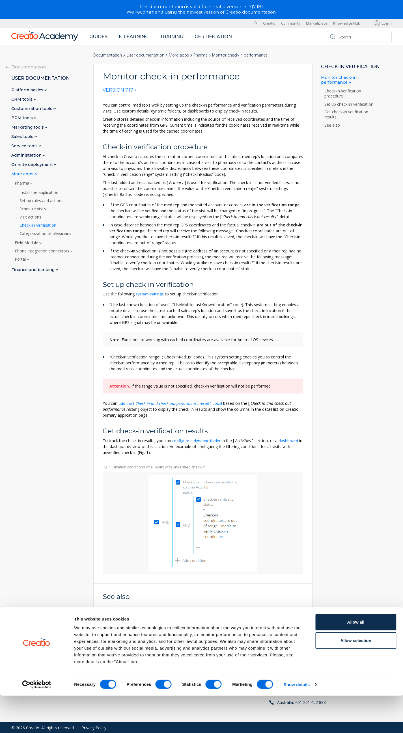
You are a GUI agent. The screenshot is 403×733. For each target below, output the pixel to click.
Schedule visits (33, 208)
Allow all (356, 659)
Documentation (107, 55)
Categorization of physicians (45, 233)
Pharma (200, 55)
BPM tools (22, 118)
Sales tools (23, 136)
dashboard (289, 440)
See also (332, 125)
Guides (98, 36)
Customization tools (32, 108)
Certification (213, 36)
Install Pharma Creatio (124, 608)
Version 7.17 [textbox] (118, 90)
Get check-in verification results (346, 114)
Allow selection (355, 678)
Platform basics (27, 90)
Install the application (39, 192)
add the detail (171, 403)
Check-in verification (38, 225)
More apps (179, 55)
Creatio (269, 23)
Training (171, 36)
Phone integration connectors (42, 251)
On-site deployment (32, 164)
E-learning (133, 36)
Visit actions (30, 217)
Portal (21, 259)
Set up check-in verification (348, 104)
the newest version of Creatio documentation (227, 12)
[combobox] (120, 91)
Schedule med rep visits (125, 629)
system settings (150, 294)
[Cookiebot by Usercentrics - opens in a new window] (36, 722)
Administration (27, 155)
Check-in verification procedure (342, 93)
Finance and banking (33, 269)
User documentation (145, 55)
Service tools (25, 146)
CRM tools (22, 99)
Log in (387, 23)
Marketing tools (28, 127)
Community (290, 23)
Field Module (27, 242)
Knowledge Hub (346, 23)
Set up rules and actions (41, 200)
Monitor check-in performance (339, 80)
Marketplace (316, 23)
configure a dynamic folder (196, 440)
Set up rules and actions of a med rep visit (142, 618)
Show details (297, 721)
